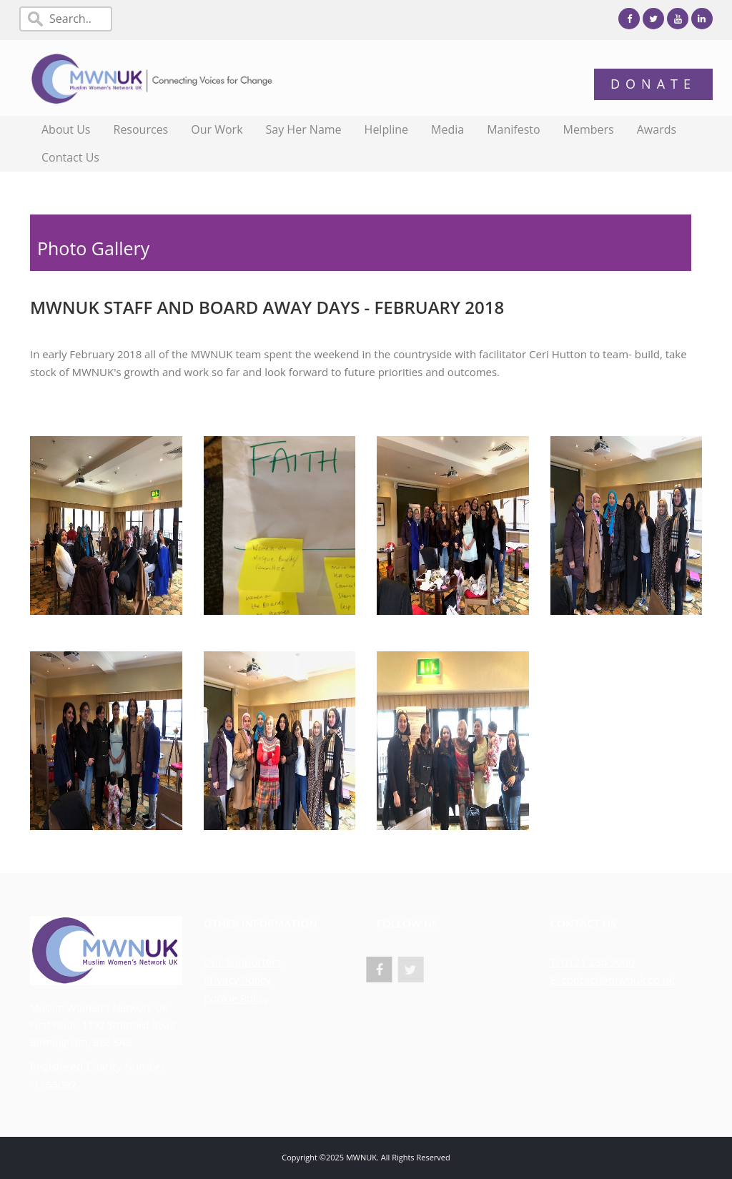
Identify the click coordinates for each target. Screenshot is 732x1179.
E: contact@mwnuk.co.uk (612, 979)
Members (588, 129)
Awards (656, 129)
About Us (66, 129)
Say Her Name (304, 129)
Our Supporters (243, 961)
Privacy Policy (237, 979)
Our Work (216, 129)
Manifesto (513, 129)
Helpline (386, 129)
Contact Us (70, 157)
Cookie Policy (236, 998)
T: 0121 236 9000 (592, 961)
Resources (141, 129)
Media (447, 129)
